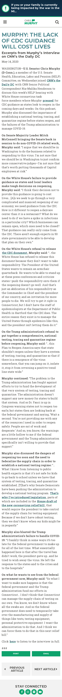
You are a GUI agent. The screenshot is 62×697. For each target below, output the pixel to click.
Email (46, 654)
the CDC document (14, 252)
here (13, 641)
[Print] (16, 653)
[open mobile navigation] (5, 22)
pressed (48, 100)
